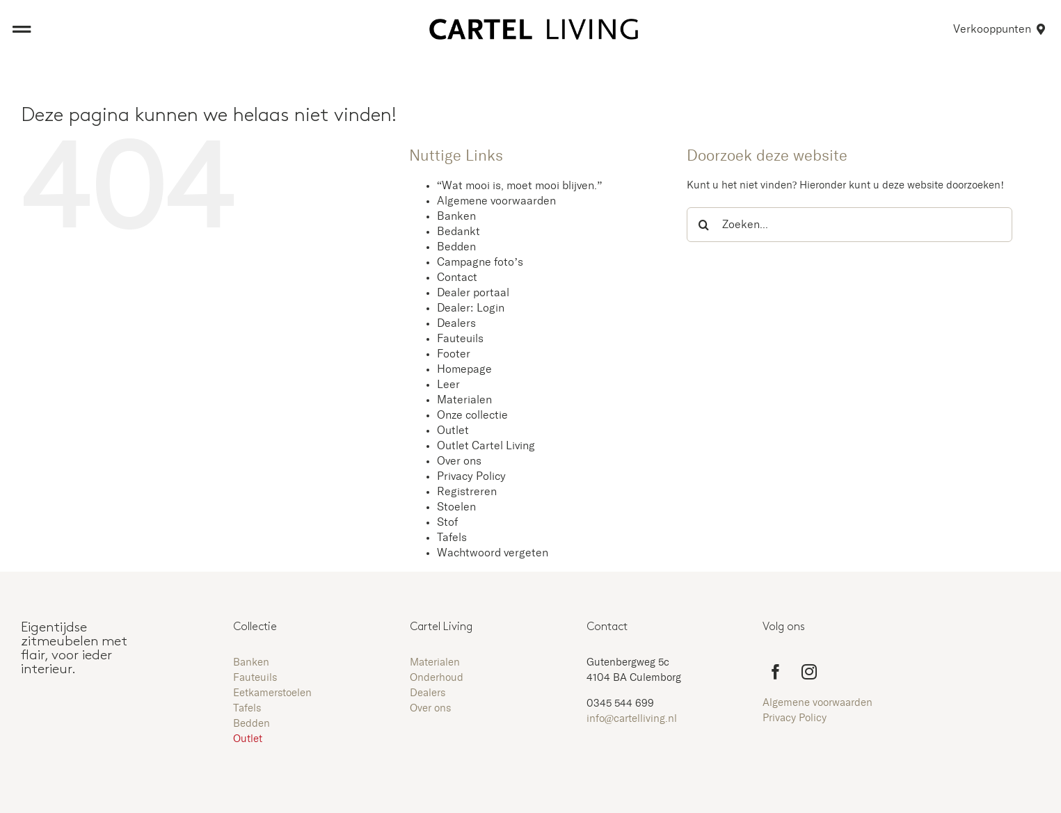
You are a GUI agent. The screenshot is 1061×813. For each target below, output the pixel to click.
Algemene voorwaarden (496, 201)
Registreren (467, 491)
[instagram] (809, 672)
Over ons (459, 461)
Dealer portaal (473, 292)
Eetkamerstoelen (272, 693)
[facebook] (776, 672)
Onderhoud (436, 678)
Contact (457, 277)
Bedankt (458, 231)
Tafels (452, 537)
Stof (447, 522)
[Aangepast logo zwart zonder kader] (533, 24)
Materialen (464, 399)
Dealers (456, 323)
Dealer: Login (470, 308)
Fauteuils (460, 338)
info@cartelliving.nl (632, 719)
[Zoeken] (704, 224)
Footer (453, 354)
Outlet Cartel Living (486, 445)
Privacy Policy (471, 476)
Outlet (453, 430)
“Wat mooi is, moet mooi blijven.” (519, 185)
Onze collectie (472, 415)
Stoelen (456, 507)
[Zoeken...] (849, 224)
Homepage (464, 369)
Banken (456, 216)
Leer (448, 384)
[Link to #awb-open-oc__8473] (21, 29)
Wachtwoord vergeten (492, 552)
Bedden (456, 246)
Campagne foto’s (480, 262)
